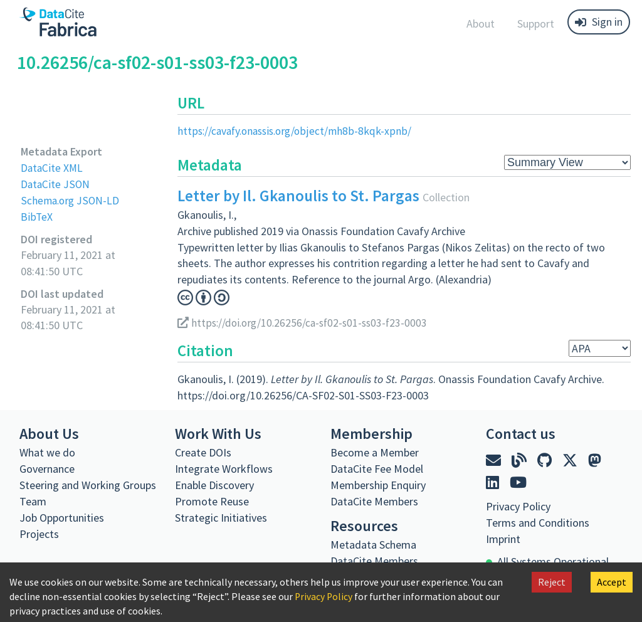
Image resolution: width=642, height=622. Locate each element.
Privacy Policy (324, 596)
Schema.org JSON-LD (71, 199)
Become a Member (374, 452)
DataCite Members (374, 500)
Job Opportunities (61, 517)
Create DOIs (203, 452)
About (480, 23)
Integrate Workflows (224, 468)
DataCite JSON (56, 183)
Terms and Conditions (537, 522)
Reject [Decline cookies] (552, 582)
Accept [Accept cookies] (611, 582)
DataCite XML (53, 168)
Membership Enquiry (378, 484)
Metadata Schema (373, 544)
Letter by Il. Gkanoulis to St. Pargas (298, 196)
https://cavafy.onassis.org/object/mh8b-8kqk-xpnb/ (297, 131)
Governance (47, 468)
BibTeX (37, 216)
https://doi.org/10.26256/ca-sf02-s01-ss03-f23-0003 (306, 322)
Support (535, 23)
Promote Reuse (212, 500)
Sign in (599, 21)
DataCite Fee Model (376, 468)
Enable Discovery (214, 484)
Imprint (503, 538)
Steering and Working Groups (87, 484)
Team (32, 500)
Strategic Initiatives (221, 517)
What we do (47, 452)
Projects (39, 533)
